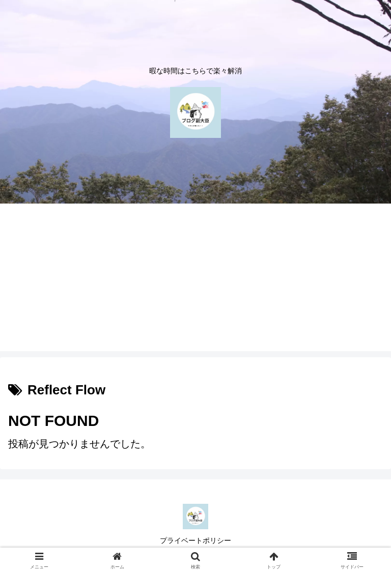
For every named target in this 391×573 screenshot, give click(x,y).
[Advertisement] (195, 280)
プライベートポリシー (195, 540)
